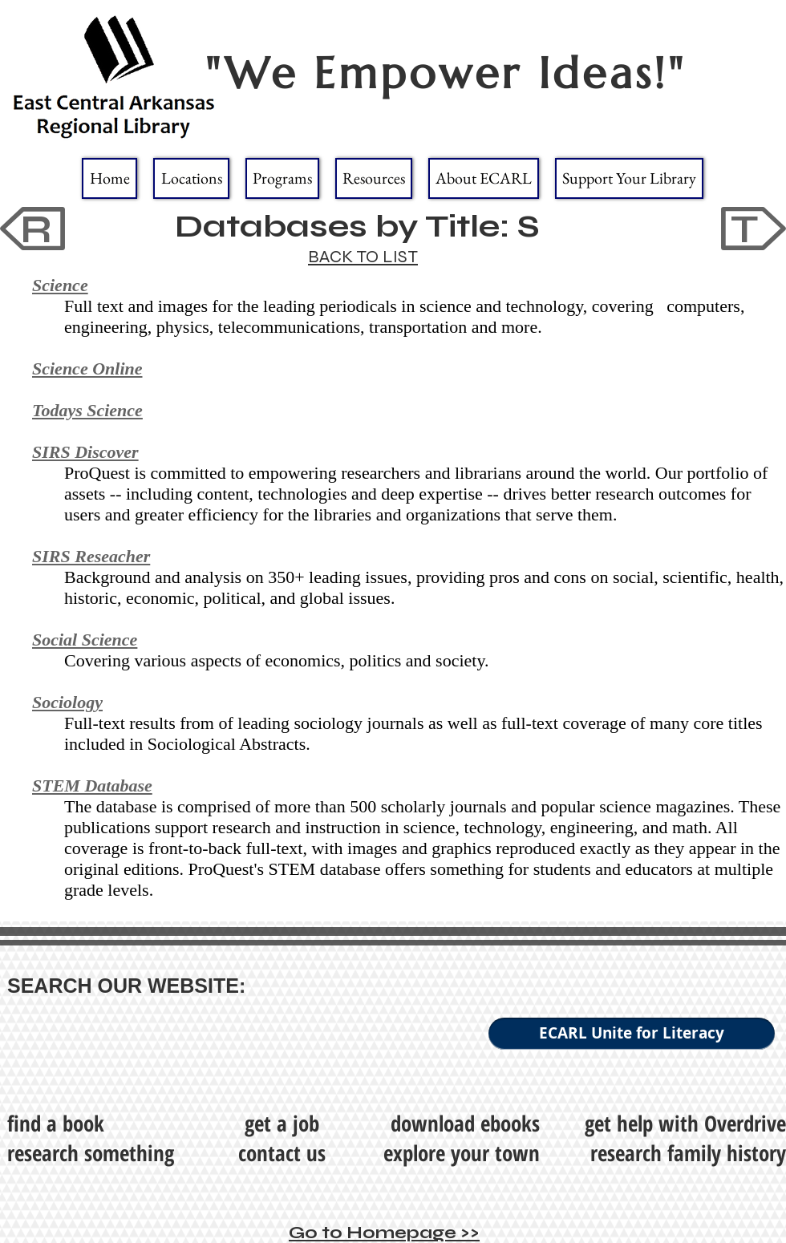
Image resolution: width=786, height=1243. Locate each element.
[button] (191, 178)
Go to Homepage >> (384, 1232)
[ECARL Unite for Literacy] (631, 1034)
